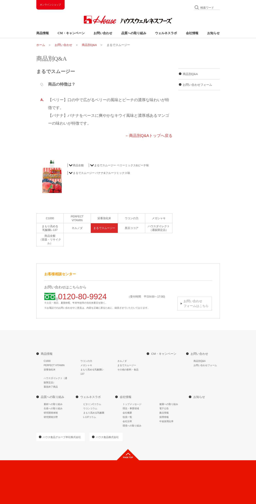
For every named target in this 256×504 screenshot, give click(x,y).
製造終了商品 (51, 386)
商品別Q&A (89, 44)
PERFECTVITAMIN (77, 218)
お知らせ (213, 33)
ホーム (40, 44)
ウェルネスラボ (166, 33)
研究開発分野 (51, 417)
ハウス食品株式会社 (107, 437)
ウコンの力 (131, 218)
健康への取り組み (168, 404)
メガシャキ (159, 218)
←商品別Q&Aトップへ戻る (148, 135)
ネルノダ (77, 228)
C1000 (50, 218)
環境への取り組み (132, 425)
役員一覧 (127, 417)
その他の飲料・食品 (127, 369)
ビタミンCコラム (92, 404)
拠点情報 (164, 412)
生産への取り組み (53, 408)
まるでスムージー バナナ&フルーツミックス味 (101, 172)
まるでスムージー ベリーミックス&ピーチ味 (121, 165)
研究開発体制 (51, 412)
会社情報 (192, 33)
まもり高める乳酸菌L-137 (50, 228)
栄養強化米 (104, 218)
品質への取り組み (133, 33)
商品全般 (78, 165)
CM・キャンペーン (71, 33)
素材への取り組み (53, 404)
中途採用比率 (166, 421)
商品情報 (42, 33)
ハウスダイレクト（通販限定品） (159, 228)
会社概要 (127, 412)
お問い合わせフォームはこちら (196, 303)
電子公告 (164, 408)
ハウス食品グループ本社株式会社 (62, 437)
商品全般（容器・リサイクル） (50, 239)
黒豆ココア (131, 228)
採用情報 (164, 417)
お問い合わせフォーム (197, 84)
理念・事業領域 (131, 408)
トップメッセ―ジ (132, 404)
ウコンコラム (90, 408)
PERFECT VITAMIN (54, 365)
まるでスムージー (104, 228)
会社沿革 (127, 421)
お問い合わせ (103, 33)
